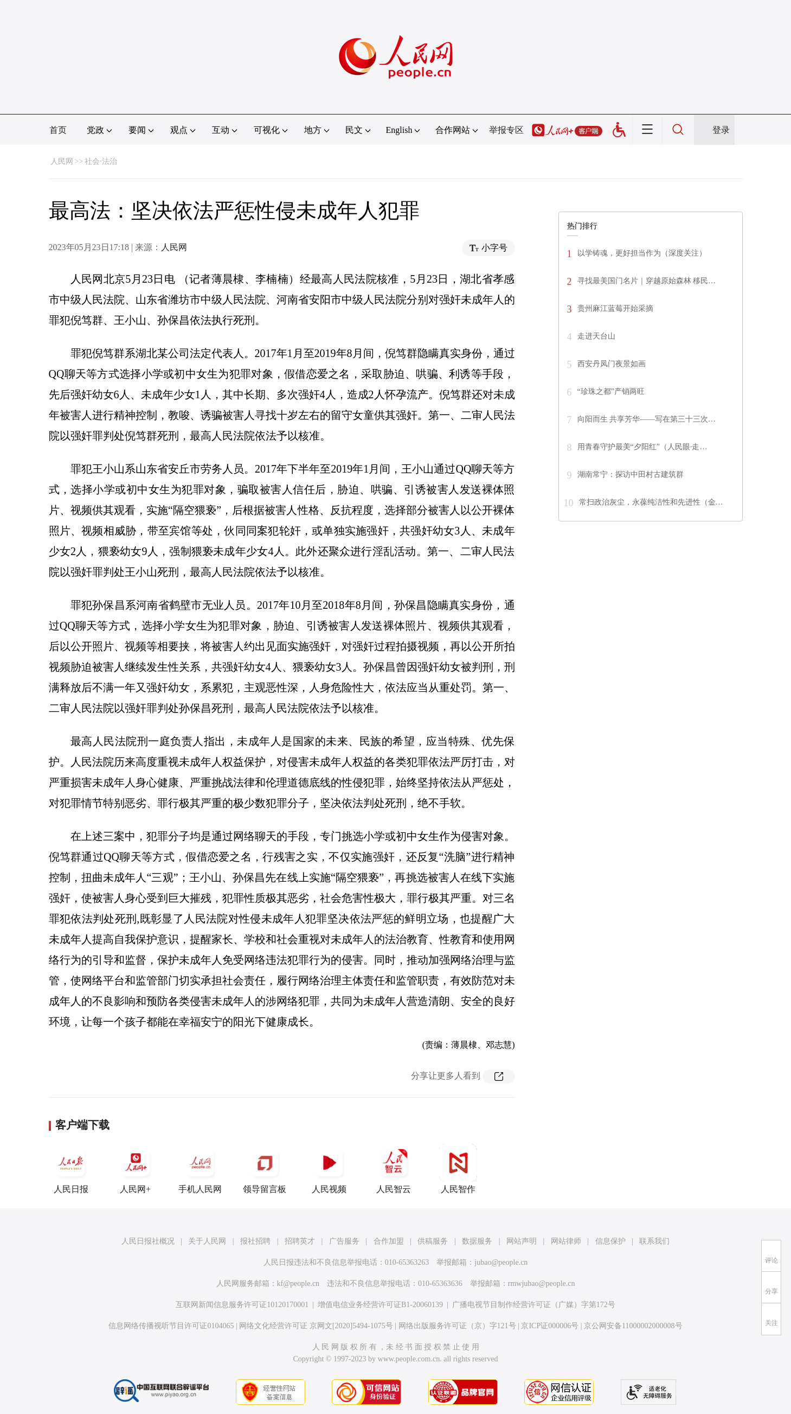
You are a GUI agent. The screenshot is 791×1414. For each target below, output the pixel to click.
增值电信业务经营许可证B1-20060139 (380, 1305)
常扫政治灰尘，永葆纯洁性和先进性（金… (651, 502)
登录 (721, 130)
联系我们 (654, 1241)
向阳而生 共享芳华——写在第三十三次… (646, 419)
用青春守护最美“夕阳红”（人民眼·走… (642, 447)
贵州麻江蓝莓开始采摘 (615, 308)
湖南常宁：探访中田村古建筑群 (630, 474)
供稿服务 (432, 1241)
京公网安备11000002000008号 (633, 1326)
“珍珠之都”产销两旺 (611, 391)
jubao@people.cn (501, 1262)
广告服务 (344, 1241)
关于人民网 (207, 1241)
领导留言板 (264, 1169)
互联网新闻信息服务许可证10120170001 (242, 1305)
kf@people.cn (298, 1283)
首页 (58, 130)
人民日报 (71, 1169)
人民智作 (458, 1169)
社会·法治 (101, 161)
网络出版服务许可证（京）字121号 (457, 1326)
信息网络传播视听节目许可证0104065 (171, 1326)
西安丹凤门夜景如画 (611, 364)
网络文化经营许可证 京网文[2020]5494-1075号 (316, 1326)
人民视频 (329, 1169)
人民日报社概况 (148, 1241)
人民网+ (136, 1169)
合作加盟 (389, 1241)
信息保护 (610, 1241)
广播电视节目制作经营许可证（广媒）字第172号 (533, 1305)
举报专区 (506, 130)
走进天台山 (596, 336)
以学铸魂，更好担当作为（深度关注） (641, 253)
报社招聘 (255, 1241)
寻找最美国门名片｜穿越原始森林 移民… (646, 281)
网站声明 (521, 1241)
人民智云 (394, 1169)
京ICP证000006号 (549, 1326)
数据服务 (477, 1241)
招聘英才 (300, 1241)
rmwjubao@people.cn (541, 1283)
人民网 (61, 161)
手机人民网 (200, 1169)
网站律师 (566, 1241)
